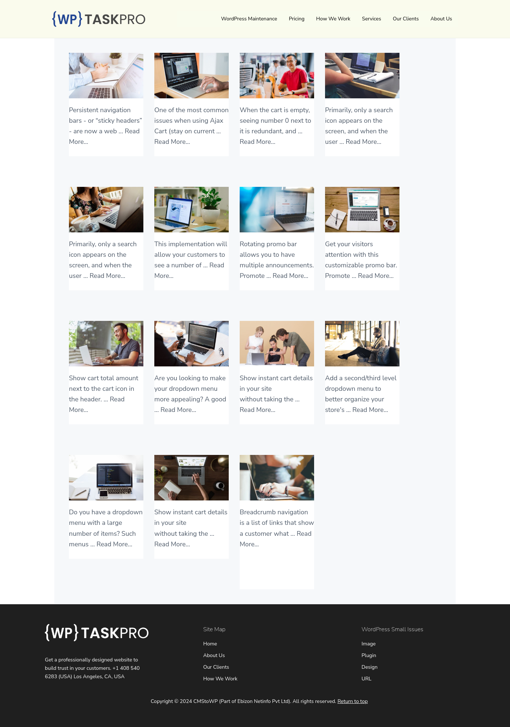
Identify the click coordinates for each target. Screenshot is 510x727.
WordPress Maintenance (249, 18)
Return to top (352, 701)
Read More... (172, 141)
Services (371, 18)
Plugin (369, 655)
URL (366, 678)
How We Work (333, 18)
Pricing (297, 18)
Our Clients (406, 18)
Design (370, 667)
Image (369, 643)
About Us (441, 18)
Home (210, 643)
